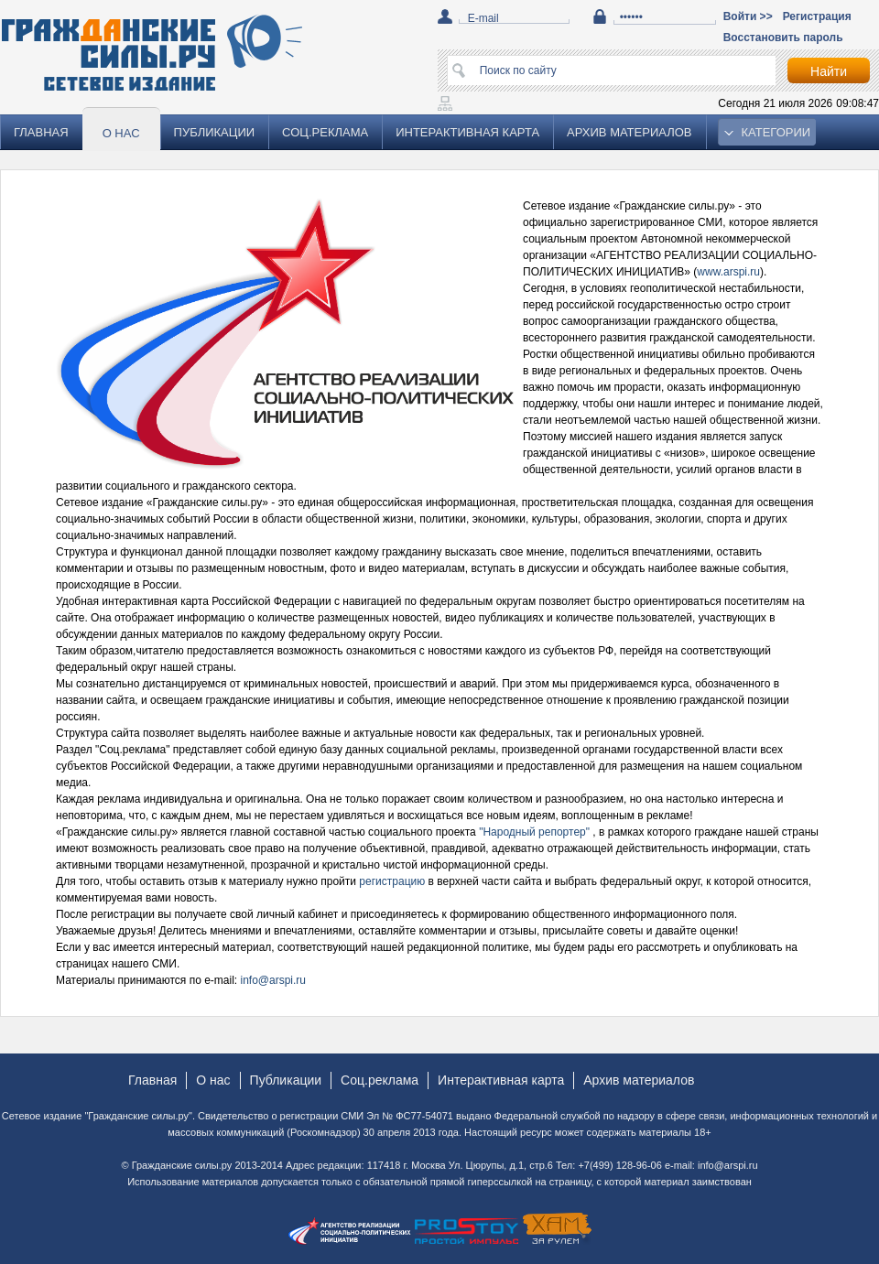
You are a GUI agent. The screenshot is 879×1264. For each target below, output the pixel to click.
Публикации (214, 132)
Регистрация (817, 16)
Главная (41, 132)
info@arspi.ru (274, 980)
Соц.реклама (325, 132)
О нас (121, 133)
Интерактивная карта (467, 132)
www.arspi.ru (728, 271)
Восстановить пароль (783, 37)
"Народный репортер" (535, 832)
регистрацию (393, 881)
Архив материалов (629, 132)
